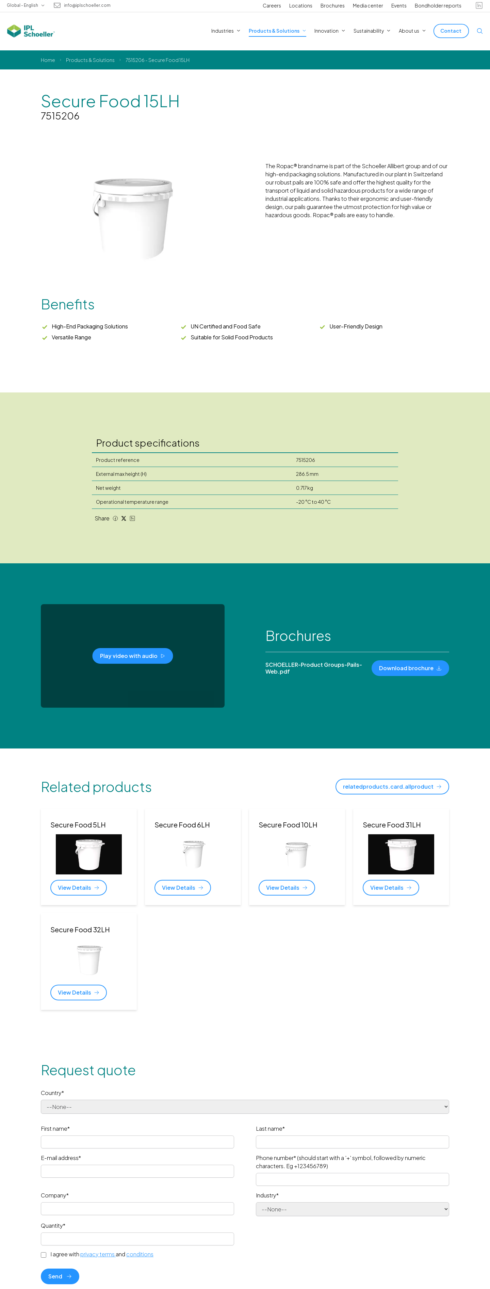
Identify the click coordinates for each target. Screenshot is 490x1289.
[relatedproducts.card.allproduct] (392, 786)
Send (60, 1276)
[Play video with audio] (133, 656)
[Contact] (451, 31)
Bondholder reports (438, 5)
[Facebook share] (115, 518)
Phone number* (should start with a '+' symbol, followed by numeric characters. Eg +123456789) (341, 1162)
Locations (300, 5)
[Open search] (479, 31)
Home (48, 60)
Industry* (267, 1195)
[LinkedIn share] (132, 518)
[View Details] (78, 888)
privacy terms (98, 1254)
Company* (55, 1195)
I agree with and (101, 1254)
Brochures (333, 5)
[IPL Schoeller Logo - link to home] (31, 31)
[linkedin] (479, 5)
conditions (139, 1254)
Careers (272, 5)
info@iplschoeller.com (87, 5)
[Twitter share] (124, 518)
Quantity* (53, 1225)
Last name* (270, 1128)
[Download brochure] (410, 668)
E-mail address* (61, 1157)
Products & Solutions (90, 60)
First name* (55, 1128)
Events (399, 5)
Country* (52, 1092)
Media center (368, 5)
